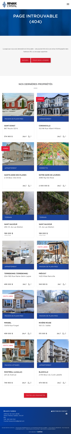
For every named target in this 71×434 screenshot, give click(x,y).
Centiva (39, 431)
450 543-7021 (11, 419)
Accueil (25, 60)
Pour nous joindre (41, 60)
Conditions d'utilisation (32, 429)
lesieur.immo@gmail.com (16, 421)
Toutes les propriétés (35, 395)
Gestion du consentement (48, 429)
